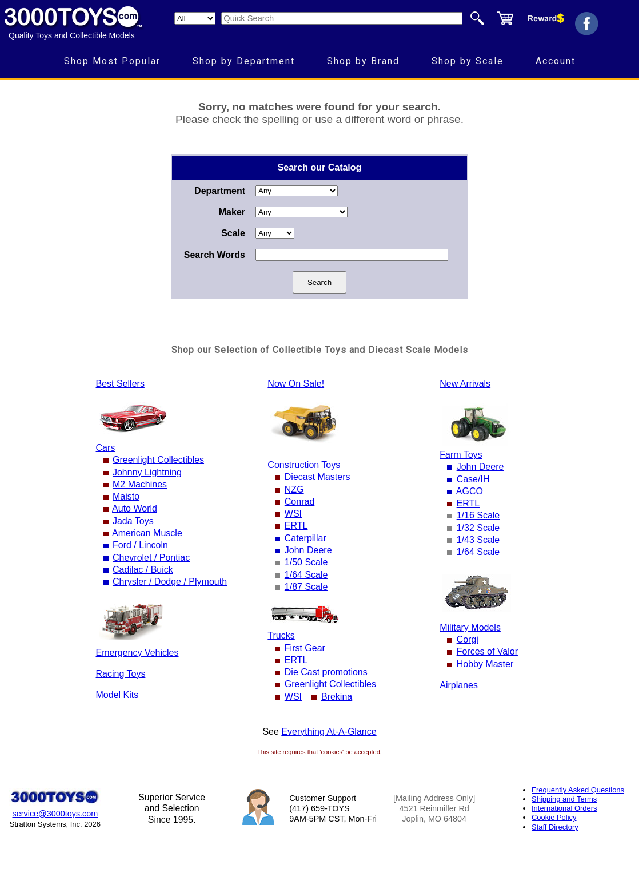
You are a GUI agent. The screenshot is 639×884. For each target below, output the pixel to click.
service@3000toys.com (55, 813)
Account (556, 61)
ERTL (296, 525)
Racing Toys (121, 674)
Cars (105, 448)
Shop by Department (244, 61)
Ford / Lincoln (140, 545)
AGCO (469, 491)
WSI (293, 513)
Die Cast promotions (326, 672)
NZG (294, 489)
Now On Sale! (295, 384)
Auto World (134, 508)
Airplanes (459, 685)
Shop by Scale (468, 61)
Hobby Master (485, 664)
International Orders (564, 808)
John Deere (308, 550)
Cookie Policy (554, 817)
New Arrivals (465, 384)
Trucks (280, 635)
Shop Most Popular (112, 61)
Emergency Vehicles (137, 652)
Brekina (336, 696)
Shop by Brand (363, 61)
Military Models (470, 627)
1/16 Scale (478, 515)
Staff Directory (555, 827)
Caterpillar (305, 538)
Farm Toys (461, 454)
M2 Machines (140, 484)
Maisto (126, 496)
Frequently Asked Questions (578, 790)
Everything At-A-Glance (328, 731)
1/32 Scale (478, 528)
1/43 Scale (478, 540)
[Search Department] (194, 18)
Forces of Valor (487, 651)
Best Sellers (120, 384)
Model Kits (117, 695)
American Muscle (147, 533)
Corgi (467, 639)
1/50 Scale (306, 562)
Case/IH (473, 479)
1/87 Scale (306, 587)
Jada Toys (133, 521)
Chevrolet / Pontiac (151, 557)
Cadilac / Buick (143, 569)
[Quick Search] (341, 18)
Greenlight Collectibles (158, 460)
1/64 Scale (306, 575)
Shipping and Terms (564, 799)
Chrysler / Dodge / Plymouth (170, 581)
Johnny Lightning (147, 472)
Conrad (299, 501)
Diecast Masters (317, 477)
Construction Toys (303, 465)
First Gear (305, 648)
